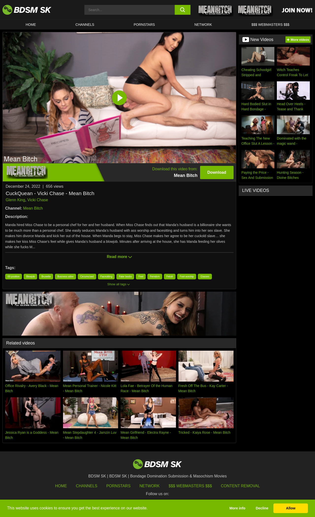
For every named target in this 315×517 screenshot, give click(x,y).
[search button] (183, 10)
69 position (13, 276)
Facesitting (106, 276)
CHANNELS (85, 25)
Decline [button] (262, 508)
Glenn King (15, 200)
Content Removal (240, 486)
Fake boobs (125, 276)
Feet (140, 276)
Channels (86, 486)
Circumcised (87, 276)
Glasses (204, 276)
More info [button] (237, 508)
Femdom (154, 276)
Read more (119, 257)
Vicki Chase (37, 200)
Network (203, 25)
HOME (31, 25)
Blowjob (30, 276)
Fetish (169, 276)
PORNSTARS (144, 25)
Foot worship (187, 276)
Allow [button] (290, 508)
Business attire (65, 276)
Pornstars (118, 486)
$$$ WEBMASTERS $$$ (270, 25)
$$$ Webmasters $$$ (190, 486)
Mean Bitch (33, 208)
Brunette (46, 276)
